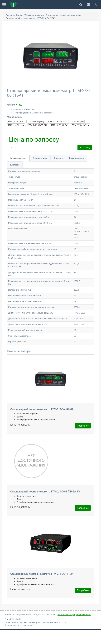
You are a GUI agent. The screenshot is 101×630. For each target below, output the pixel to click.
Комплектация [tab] (76, 158)
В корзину (85, 147)
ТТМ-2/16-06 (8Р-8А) (38, 125)
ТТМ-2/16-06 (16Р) (35, 122)
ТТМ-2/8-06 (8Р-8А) (59, 125)
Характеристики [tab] (18, 158)
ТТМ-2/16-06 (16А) (16, 125)
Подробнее (83, 425)
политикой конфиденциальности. (74, 614)
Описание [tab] (58, 158)
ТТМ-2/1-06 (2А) (76, 122)
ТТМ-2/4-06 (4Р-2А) (56, 122)
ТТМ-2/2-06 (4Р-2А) (80, 125)
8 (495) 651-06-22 (13, 619)
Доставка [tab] (14, 165)
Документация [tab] (40, 158)
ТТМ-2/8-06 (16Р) (15, 122)
